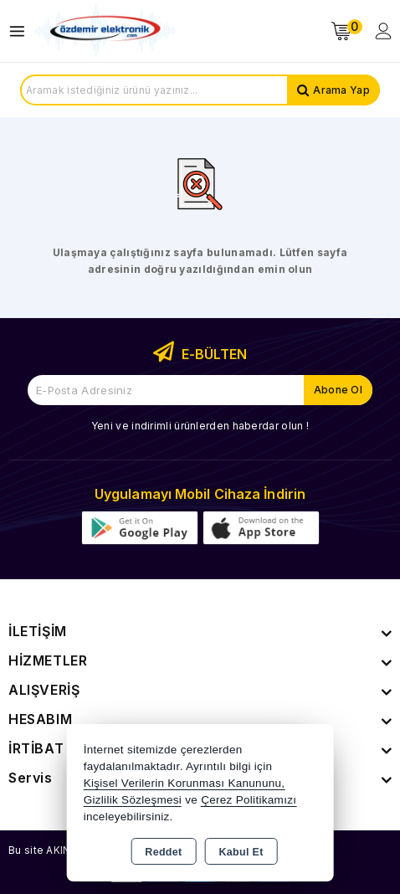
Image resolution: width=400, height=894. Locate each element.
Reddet (163, 852)
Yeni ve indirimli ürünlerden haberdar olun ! (200, 425)
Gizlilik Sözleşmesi (133, 800)
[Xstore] (105, 31)
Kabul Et (241, 852)
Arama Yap (341, 90)
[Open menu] (21, 31)
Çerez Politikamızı (248, 800)
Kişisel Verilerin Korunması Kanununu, (184, 783)
